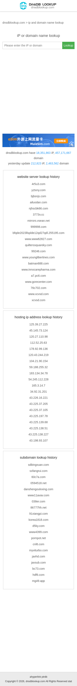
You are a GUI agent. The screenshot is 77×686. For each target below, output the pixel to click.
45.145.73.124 (38, 330)
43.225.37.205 (38, 403)
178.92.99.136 (38, 348)
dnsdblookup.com (13, 22)
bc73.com (38, 568)
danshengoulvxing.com (38, 489)
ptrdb (44, 676)
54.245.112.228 (38, 379)
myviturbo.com (38, 550)
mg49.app (38, 580)
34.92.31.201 (38, 391)
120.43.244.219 (38, 355)
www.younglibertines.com (38, 257)
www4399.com (38, 532)
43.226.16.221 (38, 397)
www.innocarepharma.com (38, 269)
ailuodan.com (38, 202)
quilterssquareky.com (38, 245)
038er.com (38, 501)
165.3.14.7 (38, 385)
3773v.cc (38, 214)
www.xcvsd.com (38, 294)
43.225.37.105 (38, 410)
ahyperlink (35, 676)
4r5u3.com (38, 184)
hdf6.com (39, 574)
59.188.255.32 (38, 367)
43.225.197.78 (38, 416)
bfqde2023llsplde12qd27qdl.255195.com (38, 233)
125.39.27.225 (38, 324)
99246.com (38, 251)
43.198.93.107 (38, 440)
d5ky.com (38, 525)
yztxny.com (38, 190)
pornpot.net (38, 538)
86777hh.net (39, 507)
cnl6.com (38, 544)
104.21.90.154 (38, 361)
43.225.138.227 (38, 434)
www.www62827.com (38, 239)
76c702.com (38, 288)
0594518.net (39, 483)
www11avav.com (38, 495)
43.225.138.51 (38, 428)
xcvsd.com (38, 300)
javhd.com (38, 556)
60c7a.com (38, 477)
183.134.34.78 (38, 373)
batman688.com (38, 263)
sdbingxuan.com (38, 464)
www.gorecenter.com (38, 281)
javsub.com (38, 562)
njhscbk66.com (38, 208)
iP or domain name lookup (38, 36)
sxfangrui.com (38, 470)
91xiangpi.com (38, 513)
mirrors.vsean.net (38, 220)
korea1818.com (38, 519)
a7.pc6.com (38, 275)
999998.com (38, 226)
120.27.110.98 (38, 336)
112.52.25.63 (38, 342)
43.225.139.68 (38, 422)
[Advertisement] (38, 91)
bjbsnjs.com (38, 196)
